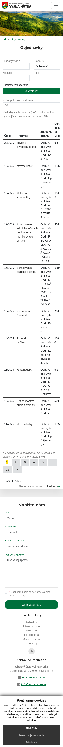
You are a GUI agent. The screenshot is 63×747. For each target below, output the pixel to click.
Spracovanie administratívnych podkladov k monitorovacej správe (27, 232)
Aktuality (31, 622)
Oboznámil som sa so (29, 593)
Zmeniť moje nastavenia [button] (31, 735)
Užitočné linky (31, 639)
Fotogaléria (31, 634)
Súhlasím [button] (31, 728)
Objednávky (18, 39)
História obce (31, 626)
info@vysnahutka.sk (33, 684)
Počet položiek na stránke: (18, 100)
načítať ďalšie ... (14, 481)
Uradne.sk (52, 486)
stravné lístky (24, 166)
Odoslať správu (31, 605)
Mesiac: (7, 72)
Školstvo (31, 630)
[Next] (17, 469)
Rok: (36, 72)
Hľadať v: (39, 61)
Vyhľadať (32, 91)
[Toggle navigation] (55, 5)
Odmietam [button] (31, 742)
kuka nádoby (24, 369)
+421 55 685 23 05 (33, 677)
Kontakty (31, 643)
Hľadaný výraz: (12, 61)
